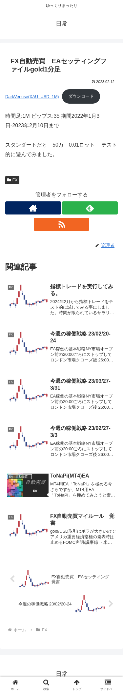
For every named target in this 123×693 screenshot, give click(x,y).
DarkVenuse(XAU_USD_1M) (32, 96)
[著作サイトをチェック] (33, 207)
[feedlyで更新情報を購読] (90, 207)
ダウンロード (81, 96)
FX (12, 180)
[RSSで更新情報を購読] (62, 224)
